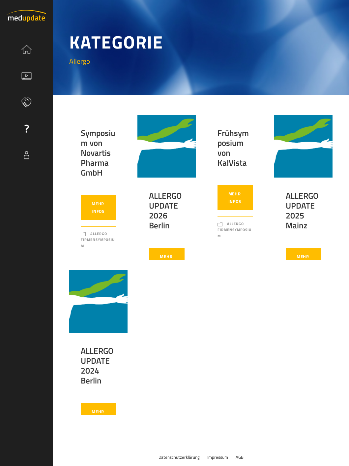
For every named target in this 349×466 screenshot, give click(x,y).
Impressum (217, 457)
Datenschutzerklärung (179, 457)
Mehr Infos (98, 207)
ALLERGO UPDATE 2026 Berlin (165, 210)
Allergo (98, 233)
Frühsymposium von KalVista (233, 148)
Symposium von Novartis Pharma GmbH (98, 153)
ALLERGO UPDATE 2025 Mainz (302, 210)
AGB (240, 457)
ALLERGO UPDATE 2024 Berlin (97, 366)
